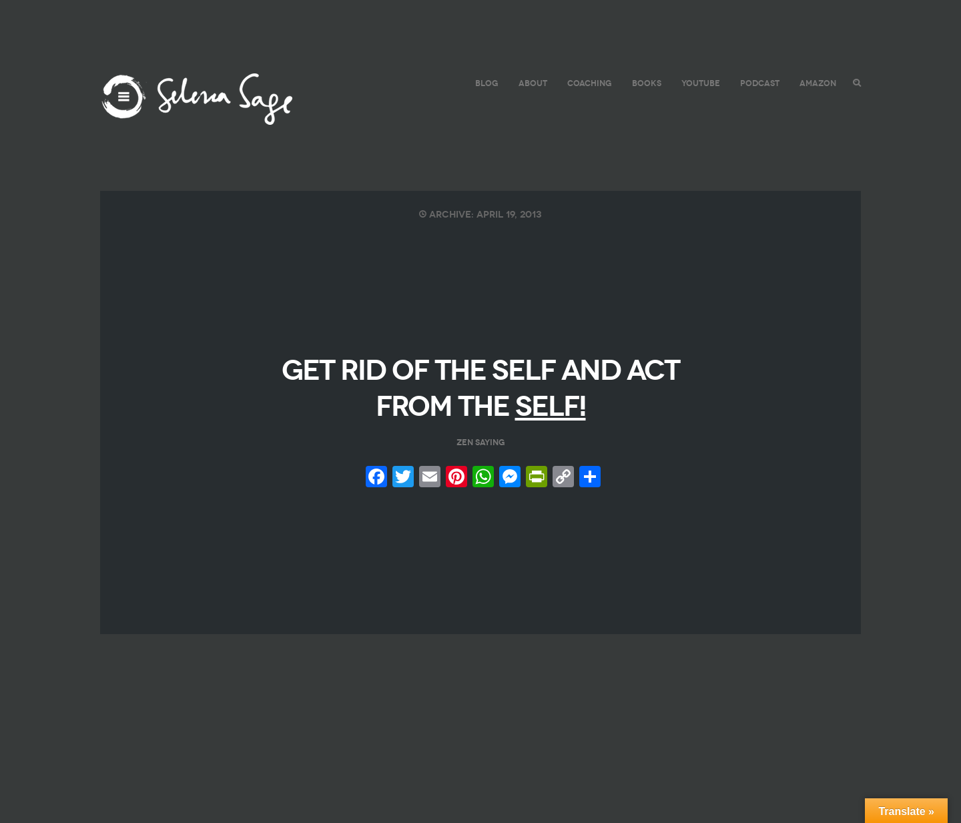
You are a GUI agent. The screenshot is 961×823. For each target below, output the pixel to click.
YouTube (700, 83)
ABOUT (533, 83)
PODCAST (759, 83)
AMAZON (817, 83)
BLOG (487, 83)
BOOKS (646, 83)
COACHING (589, 83)
